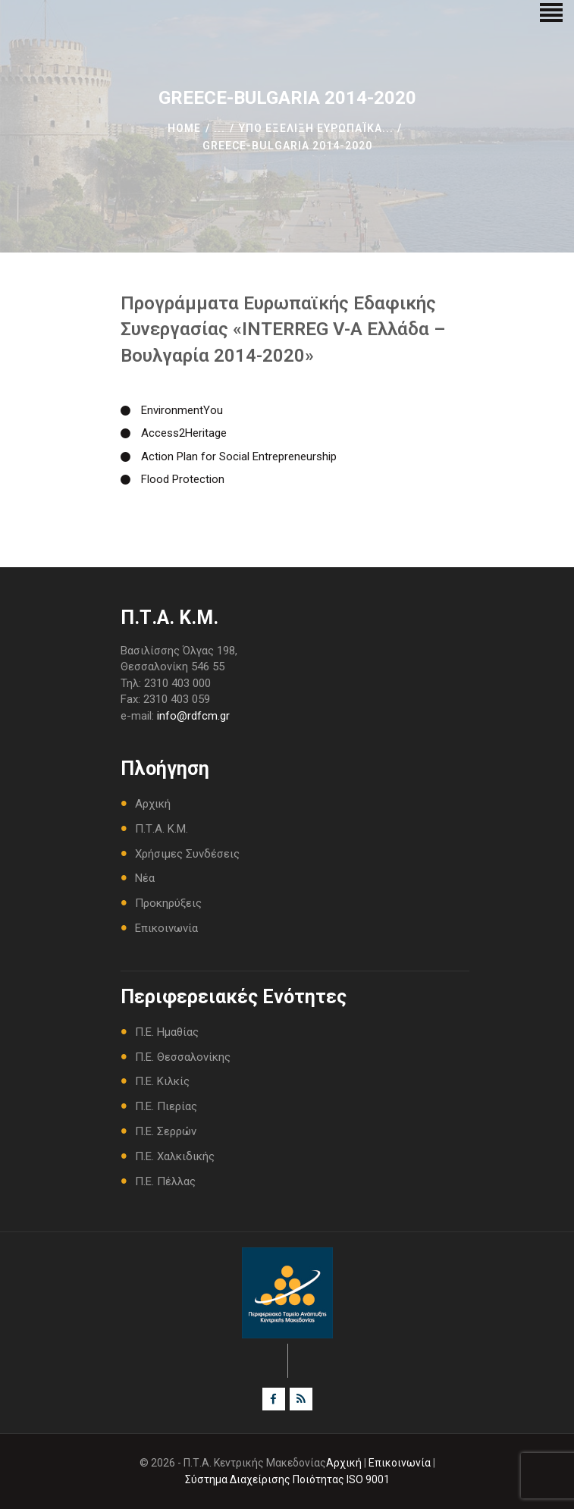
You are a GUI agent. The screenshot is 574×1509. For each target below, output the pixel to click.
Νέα (145, 878)
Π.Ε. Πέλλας (165, 1181)
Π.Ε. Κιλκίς (162, 1081)
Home (184, 128)
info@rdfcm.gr (193, 716)
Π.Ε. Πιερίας (166, 1106)
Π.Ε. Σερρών (165, 1131)
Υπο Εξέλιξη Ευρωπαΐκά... (316, 128)
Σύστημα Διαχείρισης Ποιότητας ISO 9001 (287, 1479)
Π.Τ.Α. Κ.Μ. (161, 829)
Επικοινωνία (166, 928)
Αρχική (153, 804)
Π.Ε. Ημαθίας (167, 1032)
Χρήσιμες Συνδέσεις (187, 854)
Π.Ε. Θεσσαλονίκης (183, 1057)
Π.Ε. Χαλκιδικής (175, 1156)
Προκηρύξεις (168, 903)
